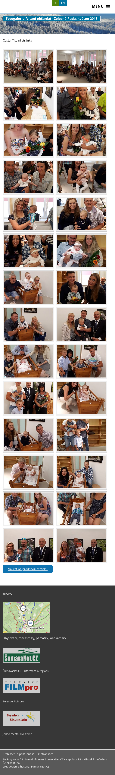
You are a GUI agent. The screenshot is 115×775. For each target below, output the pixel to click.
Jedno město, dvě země (17, 734)
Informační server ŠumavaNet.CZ (43, 759)
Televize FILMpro (13, 701)
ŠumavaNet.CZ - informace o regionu (26, 671)
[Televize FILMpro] (21, 692)
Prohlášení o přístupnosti (18, 754)
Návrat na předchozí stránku (28, 569)
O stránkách (45, 754)
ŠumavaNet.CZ (40, 766)
